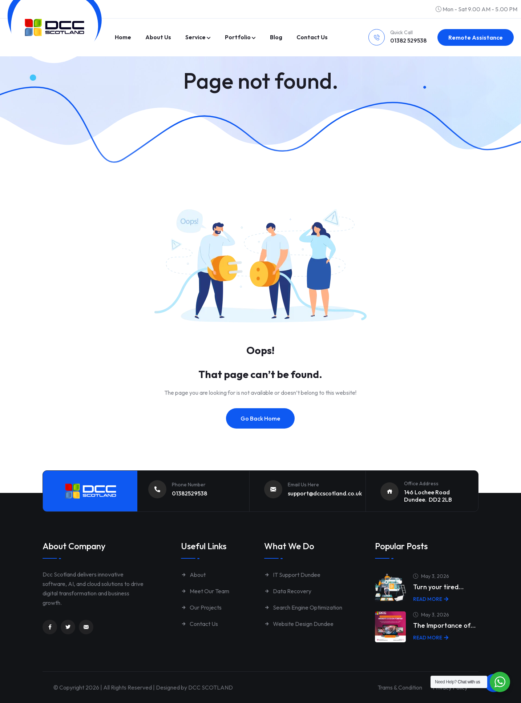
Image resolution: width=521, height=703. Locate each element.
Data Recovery (287, 591)
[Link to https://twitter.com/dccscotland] (68, 627)
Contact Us (199, 623)
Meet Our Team (205, 591)
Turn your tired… (438, 587)
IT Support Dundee (292, 574)
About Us (158, 37)
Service (195, 37)
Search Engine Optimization (303, 607)
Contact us (312, 37)
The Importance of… (444, 625)
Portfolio (238, 37)
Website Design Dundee (299, 623)
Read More (430, 599)
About (193, 574)
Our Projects (201, 607)
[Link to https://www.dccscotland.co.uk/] (54, 27)
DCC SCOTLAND (210, 687)
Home (123, 37)
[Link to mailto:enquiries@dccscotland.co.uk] (86, 627)
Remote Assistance (475, 37)
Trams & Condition (398, 687)
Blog (276, 37)
